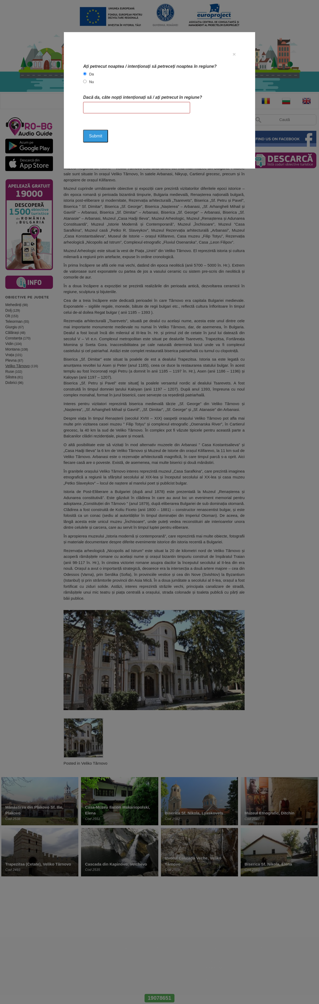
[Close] (234, 54)
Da (91, 74)
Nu (91, 82)
